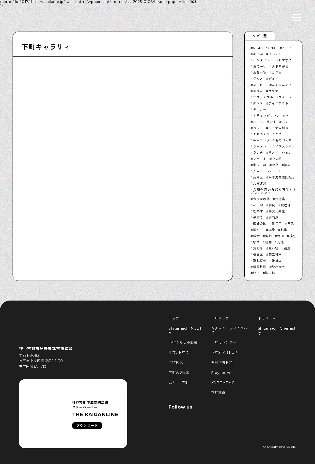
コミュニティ (282, 85)
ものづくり (283, 140)
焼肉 (280, 236)
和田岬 (258, 205)
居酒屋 (273, 217)
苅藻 (280, 242)
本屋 (271, 230)
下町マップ (220, 318)
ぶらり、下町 (179, 383)
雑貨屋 (277, 261)
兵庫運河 (260, 183)
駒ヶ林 (270, 273)
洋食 (256, 236)
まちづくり (261, 134)
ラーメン (260, 146)
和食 (271, 205)
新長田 (277, 224)
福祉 (292, 236)
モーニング (261, 140)
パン (285, 122)
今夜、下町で (179, 352)
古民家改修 (261, 199)
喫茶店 (258, 211)
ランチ (258, 153)
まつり (280, 134)
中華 (275, 165)
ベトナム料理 (278, 128)
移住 (256, 242)
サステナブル (263, 97)
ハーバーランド (265, 122)
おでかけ (260, 66)
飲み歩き (278, 267)
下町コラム (267, 318)
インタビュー (263, 60)
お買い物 (260, 72)
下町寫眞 (218, 393)
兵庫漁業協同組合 (281, 177)
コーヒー (260, 85)
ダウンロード (87, 425)
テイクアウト (278, 103)
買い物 (273, 248)
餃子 (256, 273)
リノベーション (280, 153)
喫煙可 (286, 205)
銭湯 (287, 248)
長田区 (258, 254)
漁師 (268, 236)
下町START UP (224, 352)
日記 (290, 224)
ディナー (260, 109)
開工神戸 (275, 254)
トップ (174, 318)
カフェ (277, 72)
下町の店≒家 (179, 373)
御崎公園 (260, 224)
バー (288, 116)
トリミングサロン (266, 116)
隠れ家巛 (260, 261)
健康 (287, 165)
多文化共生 (276, 211)
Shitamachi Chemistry (277, 330)
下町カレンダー (223, 342)
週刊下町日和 (222, 362)
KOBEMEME (223, 383)
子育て (258, 217)
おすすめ (285, 60)
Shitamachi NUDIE (185, 330)
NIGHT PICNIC (265, 48)
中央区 (277, 159)
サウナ (273, 91)
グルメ (258, 79)
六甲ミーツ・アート (267, 171)
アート (287, 48)
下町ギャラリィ (46, 47)
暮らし (258, 230)
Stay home (221, 373)
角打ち (258, 248)
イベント (275, 54)
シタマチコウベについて (229, 330)
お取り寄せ (280, 66)
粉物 (268, 242)
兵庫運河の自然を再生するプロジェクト (273, 191)
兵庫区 (258, 177)
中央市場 (260, 165)
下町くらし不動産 (183, 342)
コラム (258, 91)
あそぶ (258, 54)
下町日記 (176, 362)
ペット (258, 128)
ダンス (258, 103)
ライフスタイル (283, 146)
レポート (260, 159)
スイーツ (285, 97)
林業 (284, 230)
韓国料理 (260, 267)
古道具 (280, 199)
